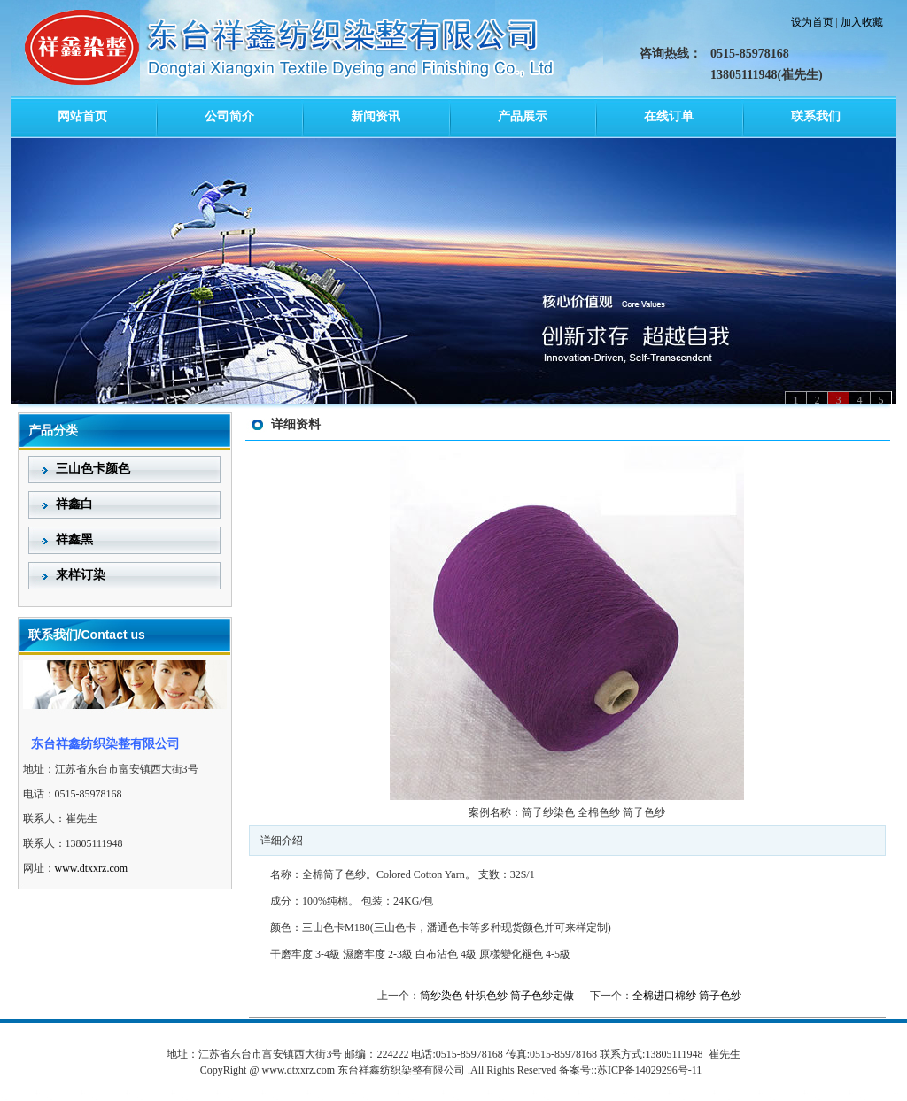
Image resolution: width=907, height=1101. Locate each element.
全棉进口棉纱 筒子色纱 (686, 995)
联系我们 (816, 116)
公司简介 (229, 116)
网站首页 (82, 116)
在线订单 (669, 116)
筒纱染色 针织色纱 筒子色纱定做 (497, 995)
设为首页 (812, 22)
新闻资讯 (375, 116)
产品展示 (522, 116)
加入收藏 (862, 22)
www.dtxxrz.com (91, 868)
